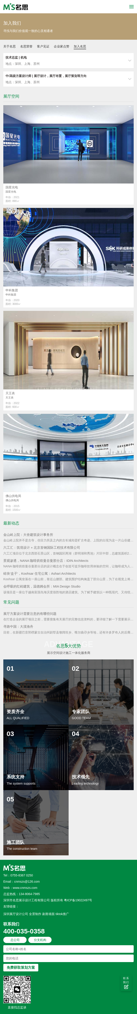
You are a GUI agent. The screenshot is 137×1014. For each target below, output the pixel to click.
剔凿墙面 (48, 914)
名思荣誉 (26, 46)
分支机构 (40, 940)
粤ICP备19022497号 (78, 900)
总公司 (15, 940)
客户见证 (43, 46)
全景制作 (35, 914)
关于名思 (9, 46)
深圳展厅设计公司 (15, 914)
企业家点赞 (61, 46)
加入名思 (80, 46)
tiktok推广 (62, 914)
